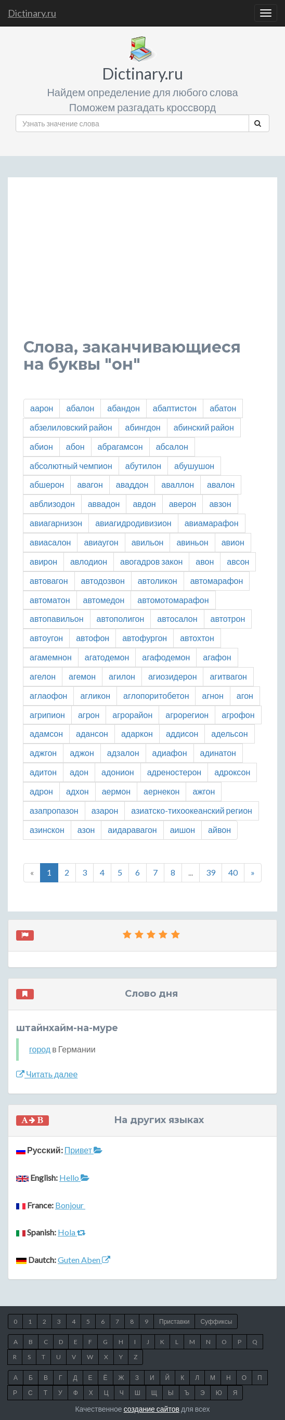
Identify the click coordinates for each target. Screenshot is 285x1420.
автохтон (197, 638)
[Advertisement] (142, 265)
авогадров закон (151, 561)
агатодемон (107, 657)
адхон (77, 791)
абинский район (204, 427)
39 (210, 872)
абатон (223, 408)
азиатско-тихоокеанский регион (191, 810)
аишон (182, 830)
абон (75, 446)
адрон (41, 791)
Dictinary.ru (32, 13)
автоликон (157, 580)
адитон (43, 772)
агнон (212, 695)
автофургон (144, 638)
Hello (74, 1177)
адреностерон (174, 772)
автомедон (104, 600)
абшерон (47, 484)
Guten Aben (84, 1260)
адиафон (169, 753)
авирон (43, 561)
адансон (92, 733)
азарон (105, 810)
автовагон (49, 580)
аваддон (132, 484)
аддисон (182, 733)
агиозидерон (172, 676)
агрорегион (187, 715)
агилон (122, 676)
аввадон (104, 504)
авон (205, 561)
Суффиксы (216, 1321)
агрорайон (132, 715)
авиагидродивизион (133, 523)
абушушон (194, 466)
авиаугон (101, 542)
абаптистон (175, 408)
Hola (72, 1232)
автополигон (121, 618)
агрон (88, 715)
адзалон (123, 753)
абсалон (172, 446)
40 (233, 872)
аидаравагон (132, 830)
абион (41, 446)
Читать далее (46, 1074)
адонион (117, 772)
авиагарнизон (56, 523)
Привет (83, 1150)
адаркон (137, 733)
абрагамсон (120, 446)
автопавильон (57, 618)
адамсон (46, 733)
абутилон (143, 466)
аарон (41, 408)
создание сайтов (151, 1408)
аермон (116, 791)
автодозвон (103, 580)
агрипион (47, 715)
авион (233, 542)
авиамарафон (212, 523)
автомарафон (216, 580)
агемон (82, 676)
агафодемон (166, 657)
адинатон (218, 753)
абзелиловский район (71, 427)
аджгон (43, 753)
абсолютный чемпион (71, 466)
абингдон (143, 427)
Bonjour (70, 1205)
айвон (219, 830)
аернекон (161, 791)
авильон (148, 542)
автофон (92, 638)
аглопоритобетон (156, 695)
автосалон (177, 618)
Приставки (174, 1321)
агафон (217, 657)
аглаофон (48, 695)
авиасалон (50, 542)
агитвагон (228, 676)
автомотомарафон (173, 600)
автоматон (50, 600)
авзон (220, 504)
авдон (144, 504)
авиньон (192, 542)
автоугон (46, 638)
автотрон (228, 618)
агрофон (238, 715)
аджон (82, 753)
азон (86, 830)
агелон (43, 676)
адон (79, 772)
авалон (221, 484)
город (39, 1049)
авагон (89, 484)
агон (245, 695)
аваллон (177, 484)
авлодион (88, 561)
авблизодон (52, 504)
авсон (238, 561)
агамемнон (51, 657)
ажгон (203, 791)
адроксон (232, 772)
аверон (183, 504)
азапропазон (54, 810)
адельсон (229, 733)
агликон (95, 695)
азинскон (47, 830)
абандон (123, 408)
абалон (80, 408)
